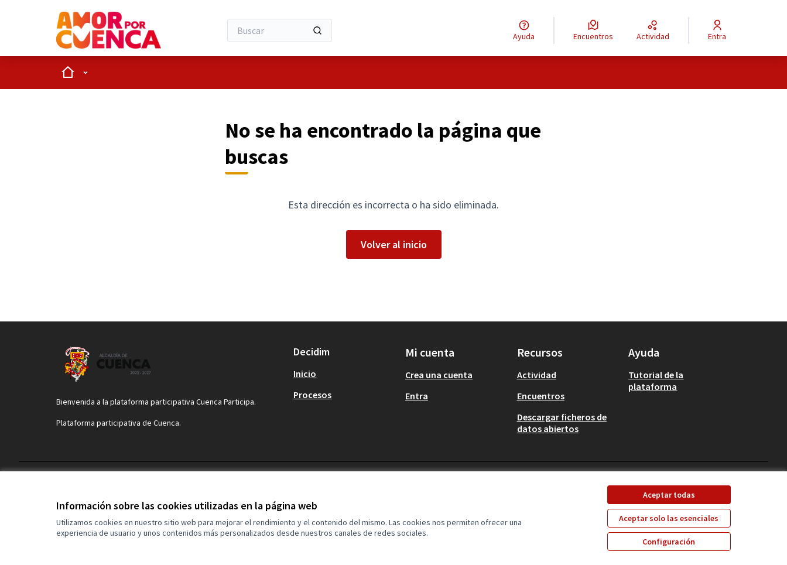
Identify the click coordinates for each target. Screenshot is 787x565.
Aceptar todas (669, 494)
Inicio (304, 373)
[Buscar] (279, 30)
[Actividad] (653, 30)
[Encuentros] (593, 30)
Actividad (536, 375)
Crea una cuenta (439, 375)
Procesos (312, 394)
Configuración (668, 541)
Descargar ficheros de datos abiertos (562, 422)
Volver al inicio (394, 244)
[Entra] (717, 30)
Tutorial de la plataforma (655, 380)
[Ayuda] (523, 30)
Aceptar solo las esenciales (668, 518)
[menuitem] (344, 373)
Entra (416, 396)
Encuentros (540, 396)
